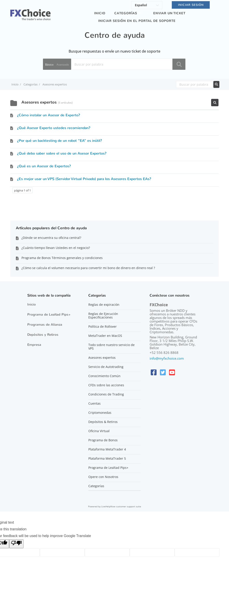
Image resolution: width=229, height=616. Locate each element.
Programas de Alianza (44, 324)
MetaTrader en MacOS (105, 336)
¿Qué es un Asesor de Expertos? (44, 166)
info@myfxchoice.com (167, 358)
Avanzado (63, 64)
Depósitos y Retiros (42, 334)
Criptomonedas (99, 412)
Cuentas (94, 403)
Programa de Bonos (103, 440)
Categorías (125, 13)
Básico (49, 64)
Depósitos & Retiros (103, 422)
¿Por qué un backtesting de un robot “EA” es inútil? (59, 140)
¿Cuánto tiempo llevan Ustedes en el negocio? (55, 248)
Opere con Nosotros (103, 477)
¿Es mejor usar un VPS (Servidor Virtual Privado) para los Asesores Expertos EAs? (84, 178)
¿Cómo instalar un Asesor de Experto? (48, 115)
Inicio (99, 13)
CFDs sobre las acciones (106, 385)
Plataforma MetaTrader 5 (107, 458)
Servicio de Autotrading (105, 367)
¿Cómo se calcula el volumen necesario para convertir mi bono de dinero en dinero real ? (88, 268)
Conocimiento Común (104, 376)
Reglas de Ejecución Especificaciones (103, 315)
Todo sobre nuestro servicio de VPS (111, 346)
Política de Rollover (102, 326)
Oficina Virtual (99, 431)
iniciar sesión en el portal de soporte (137, 21)
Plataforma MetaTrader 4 (107, 449)
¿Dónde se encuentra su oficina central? (51, 238)
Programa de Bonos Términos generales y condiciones (62, 258)
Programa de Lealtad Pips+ (49, 314)
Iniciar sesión (191, 5)
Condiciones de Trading (106, 394)
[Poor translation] (16, 543)
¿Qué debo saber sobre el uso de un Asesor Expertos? (61, 153)
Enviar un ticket (169, 13)
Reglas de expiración (103, 304)
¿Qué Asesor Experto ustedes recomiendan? (53, 127)
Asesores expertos (102, 357)
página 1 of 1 (22, 190)
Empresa (34, 344)
